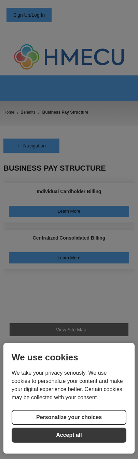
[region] (69, 398)
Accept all (69, 435)
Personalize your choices (69, 417)
